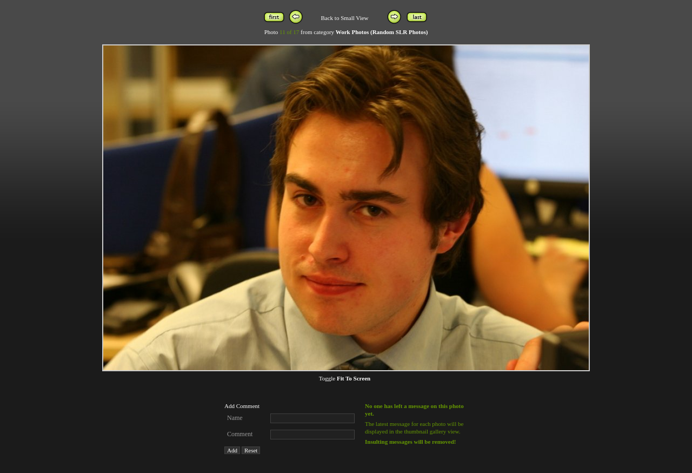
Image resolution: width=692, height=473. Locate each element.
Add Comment (242, 406)
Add (232, 450)
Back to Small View (344, 18)
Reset (250, 450)
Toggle (344, 378)
